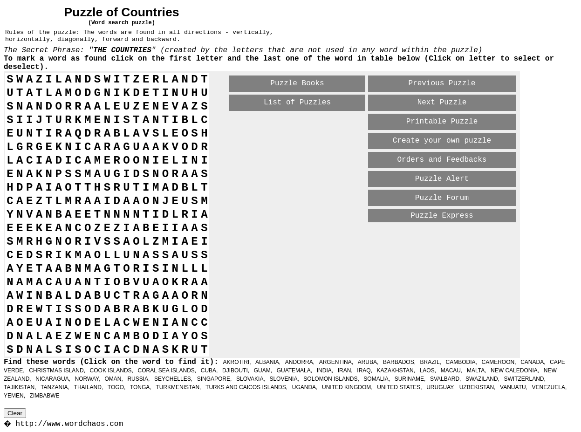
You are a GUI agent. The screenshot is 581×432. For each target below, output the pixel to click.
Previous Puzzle (441, 83)
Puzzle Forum (442, 198)
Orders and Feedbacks (441, 160)
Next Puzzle (442, 102)
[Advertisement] (339, 240)
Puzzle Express (441, 216)
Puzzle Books (297, 83)
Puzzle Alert (442, 179)
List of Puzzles (297, 102)
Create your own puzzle (442, 141)
